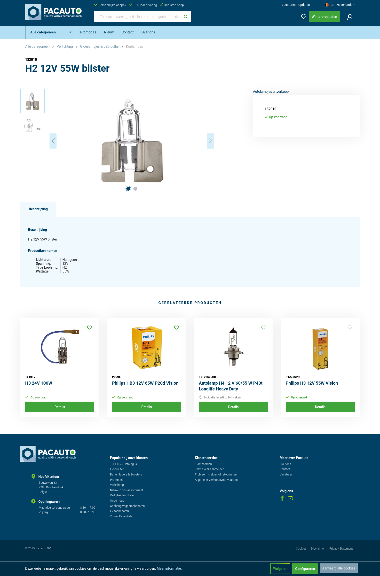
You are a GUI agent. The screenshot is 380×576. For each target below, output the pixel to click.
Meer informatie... (170, 568)
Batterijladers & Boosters (126, 474)
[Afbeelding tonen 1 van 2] (128, 189)
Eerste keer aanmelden (209, 469)
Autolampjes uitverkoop (271, 91)
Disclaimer (318, 548)
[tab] (38, 209)
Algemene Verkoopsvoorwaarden (216, 480)
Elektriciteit (117, 469)
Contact (285, 469)
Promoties (116, 480)
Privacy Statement (341, 548)
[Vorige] (53, 141)
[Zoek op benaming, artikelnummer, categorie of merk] (137, 16)
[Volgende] (210, 141)
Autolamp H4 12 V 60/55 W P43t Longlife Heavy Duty (231, 386)
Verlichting (117, 485)
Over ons (285, 464)
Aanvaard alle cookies (338, 568)
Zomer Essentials (121, 516)
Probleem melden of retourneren (216, 474)
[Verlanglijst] (302, 15)
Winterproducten (324, 17)
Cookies (301, 548)
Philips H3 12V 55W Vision (312, 383)
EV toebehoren (119, 511)
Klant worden (203, 464)
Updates (304, 5)
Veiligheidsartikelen (122, 495)
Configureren (305, 569)
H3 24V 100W (38, 383)
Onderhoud (117, 500)
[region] (117, 141)
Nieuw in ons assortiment (126, 490)
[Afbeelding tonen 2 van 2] (135, 189)
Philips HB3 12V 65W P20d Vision (145, 383)
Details (60, 407)
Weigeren (280, 569)
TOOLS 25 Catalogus (123, 464)
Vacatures (288, 5)
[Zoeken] (186, 16)
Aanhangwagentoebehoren (127, 506)
